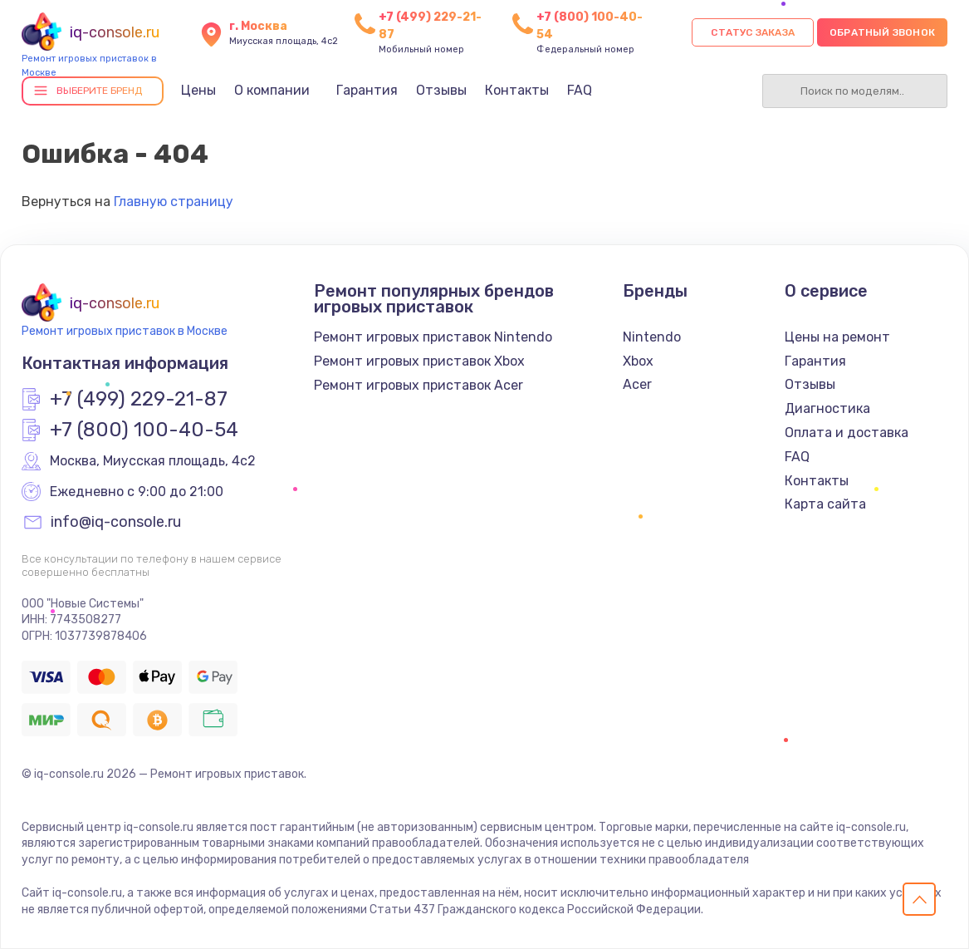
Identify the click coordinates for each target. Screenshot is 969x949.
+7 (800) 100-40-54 (144, 430)
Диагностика (827, 408)
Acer (637, 384)
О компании (272, 90)
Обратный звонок (882, 32)
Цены (198, 90)
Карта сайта (825, 504)
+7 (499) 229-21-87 (139, 399)
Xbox (638, 361)
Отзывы (441, 90)
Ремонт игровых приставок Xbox (419, 361)
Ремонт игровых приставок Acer (418, 385)
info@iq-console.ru (116, 522)
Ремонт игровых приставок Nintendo (433, 337)
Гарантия (367, 90)
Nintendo (652, 337)
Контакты (517, 90)
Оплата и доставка (846, 432)
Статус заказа (753, 32)
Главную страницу (173, 201)
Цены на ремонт (837, 337)
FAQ (579, 90)
